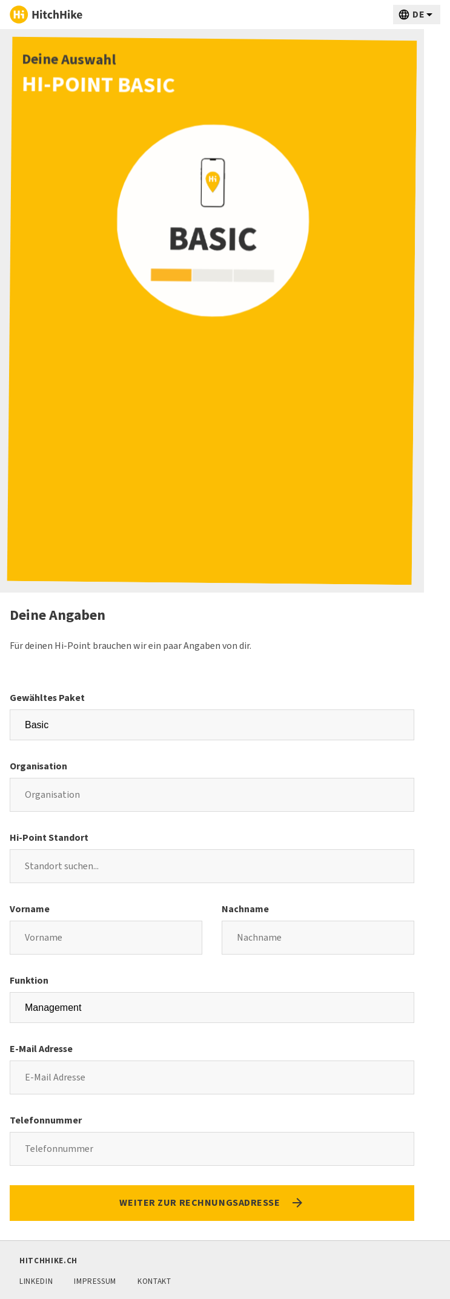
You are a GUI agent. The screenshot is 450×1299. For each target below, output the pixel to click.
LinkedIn (36, 1281)
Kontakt (154, 1281)
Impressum (95, 1281)
